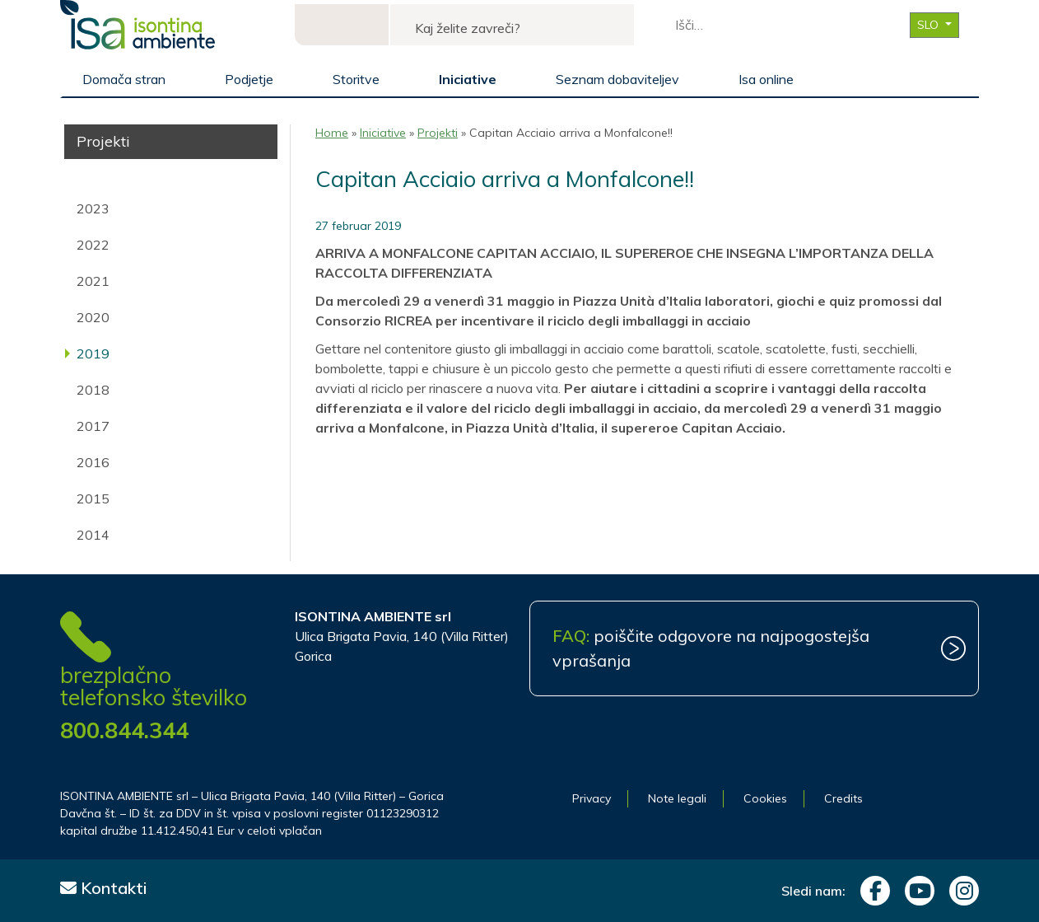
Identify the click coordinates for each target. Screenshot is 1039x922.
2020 (93, 317)
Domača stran (123, 79)
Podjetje (249, 79)
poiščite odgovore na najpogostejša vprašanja (710, 648)
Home (331, 132)
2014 (93, 535)
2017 (93, 426)
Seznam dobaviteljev (617, 79)
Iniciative (467, 79)
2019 (93, 353)
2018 (93, 389)
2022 (93, 244)
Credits (843, 798)
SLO (929, 24)
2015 (93, 498)
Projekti (437, 132)
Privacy (591, 798)
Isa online (766, 79)
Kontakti (103, 888)
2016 (93, 462)
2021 (93, 281)
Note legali (677, 798)
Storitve (356, 79)
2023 (93, 208)
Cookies (765, 798)
